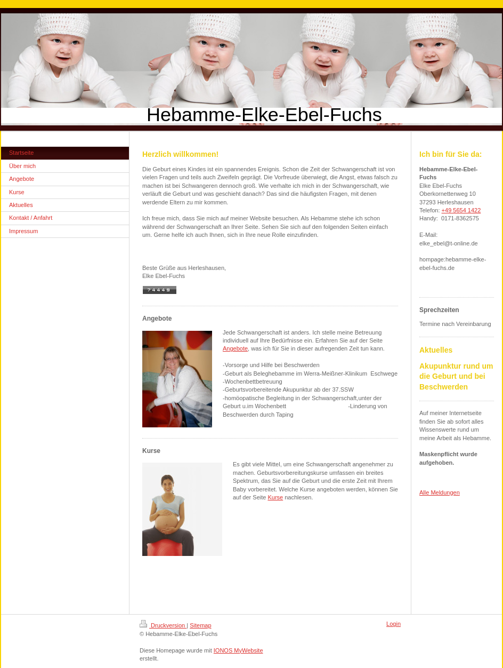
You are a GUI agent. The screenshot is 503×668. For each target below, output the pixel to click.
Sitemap (200, 625)
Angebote (235, 348)
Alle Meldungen (439, 492)
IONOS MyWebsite (238, 650)
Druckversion (163, 625)
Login (393, 624)
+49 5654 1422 (461, 210)
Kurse (275, 497)
